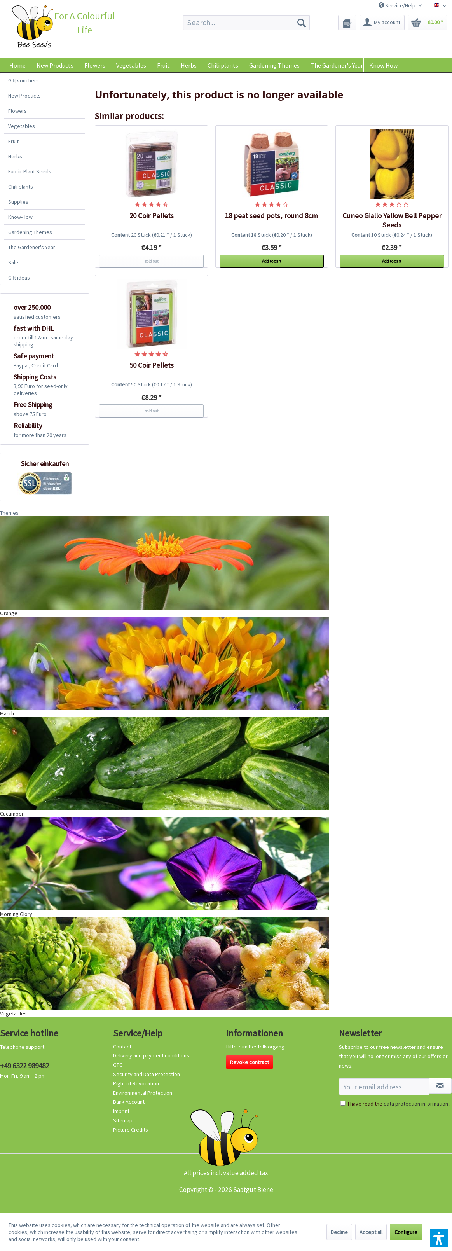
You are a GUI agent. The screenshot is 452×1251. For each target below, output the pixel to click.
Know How (383, 65)
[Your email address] (384, 1086)
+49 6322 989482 (24, 1065)
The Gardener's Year (31, 247)
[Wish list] (347, 22)
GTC (117, 1064)
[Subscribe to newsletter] (440, 1086)
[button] (439, 1238)
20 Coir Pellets (151, 215)
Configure (405, 1231)
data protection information (416, 1103)
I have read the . (399, 1103)
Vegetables (21, 125)
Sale (13, 262)
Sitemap (123, 1120)
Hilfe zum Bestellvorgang (255, 1046)
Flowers (17, 110)
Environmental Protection (142, 1092)
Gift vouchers (23, 80)
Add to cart (271, 261)
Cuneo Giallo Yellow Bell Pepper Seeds (392, 220)
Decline (339, 1231)
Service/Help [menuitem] (398, 5)
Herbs (15, 156)
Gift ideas (19, 277)
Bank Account (129, 1101)
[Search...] (246, 22)
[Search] (301, 22)
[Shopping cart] (427, 22)
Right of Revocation (136, 1083)
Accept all (371, 1231)
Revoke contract (249, 1062)
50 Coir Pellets (151, 365)
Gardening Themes (30, 232)
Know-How (20, 216)
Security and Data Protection (146, 1074)
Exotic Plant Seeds (29, 171)
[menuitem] (246, 22)
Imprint (121, 1111)
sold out (152, 261)
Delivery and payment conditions (151, 1055)
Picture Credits (130, 1129)
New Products (24, 95)
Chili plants (20, 186)
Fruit (13, 141)
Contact (122, 1046)
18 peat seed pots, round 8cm (271, 215)
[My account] (382, 22)
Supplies (18, 201)
